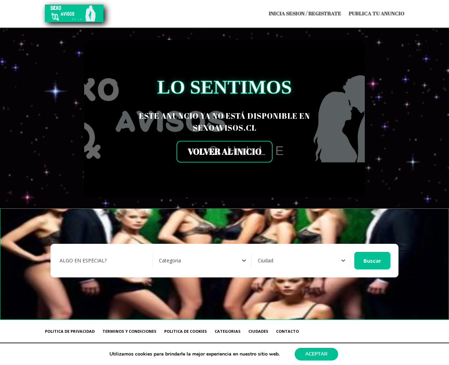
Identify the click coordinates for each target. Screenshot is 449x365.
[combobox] (202, 261)
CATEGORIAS (228, 331)
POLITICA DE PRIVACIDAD (70, 331)
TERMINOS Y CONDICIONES (129, 331)
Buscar (372, 260)
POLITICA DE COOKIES (185, 331)
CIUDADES (258, 331)
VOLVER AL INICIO (224, 151)
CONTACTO (287, 331)
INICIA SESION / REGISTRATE (305, 13)
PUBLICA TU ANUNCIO (376, 13)
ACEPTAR (316, 354)
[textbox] (170, 260)
